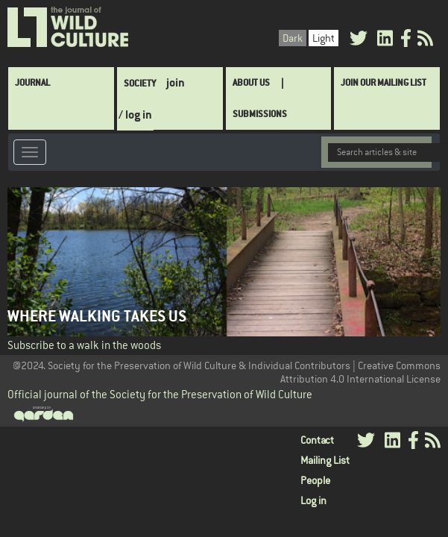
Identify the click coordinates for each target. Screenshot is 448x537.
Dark (293, 38)
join (175, 82)
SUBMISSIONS (260, 113)
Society (140, 83)
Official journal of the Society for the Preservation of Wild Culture (159, 394)
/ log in (135, 114)
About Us (251, 82)
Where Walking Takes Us (96, 316)
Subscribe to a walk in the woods (84, 345)
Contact (317, 440)
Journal (32, 82)
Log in (313, 500)
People (315, 480)
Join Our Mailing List (383, 82)
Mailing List (325, 460)
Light (323, 38)
